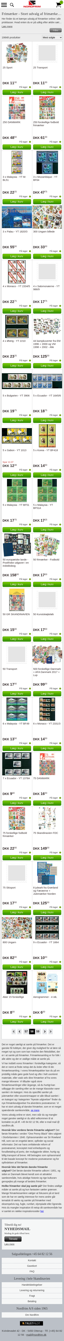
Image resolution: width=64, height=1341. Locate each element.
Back (19, 1031)
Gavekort (32, 1265)
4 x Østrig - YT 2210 (14, 340)
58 (32, 1031)
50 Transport (10, 668)
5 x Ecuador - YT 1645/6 (47, 395)
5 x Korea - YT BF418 (45, 450)
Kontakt (32, 1260)
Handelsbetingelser (32, 1284)
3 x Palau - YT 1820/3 (15, 231)
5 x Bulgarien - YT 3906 (16, 395)
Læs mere (7, 26)
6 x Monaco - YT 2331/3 (47, 723)
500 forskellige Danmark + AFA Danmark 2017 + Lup (47, 672)
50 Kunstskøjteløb (43, 614)
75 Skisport (9, 887)
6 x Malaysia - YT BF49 (16, 723)
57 (26, 1031)
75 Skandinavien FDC (45, 832)
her (42, 1211)
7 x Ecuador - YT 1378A (16, 778)
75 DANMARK (41, 778)
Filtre (55, 30)
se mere (35, 1110)
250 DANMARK (11, 122)
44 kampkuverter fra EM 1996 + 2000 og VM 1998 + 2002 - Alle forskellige (47, 345)
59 (37, 1031)
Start (13, 1031)
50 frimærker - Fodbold (46, 559)
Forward (44, 1031)
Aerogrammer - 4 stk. (45, 996)
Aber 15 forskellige (13, 996)
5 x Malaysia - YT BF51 (16, 504)
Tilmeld (13, 1239)
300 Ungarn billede (44, 231)
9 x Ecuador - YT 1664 (46, 942)
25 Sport (7, 67)
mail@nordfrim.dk (36, 1334)
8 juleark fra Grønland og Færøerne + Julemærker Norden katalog (45, 892)
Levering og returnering (32, 1290)
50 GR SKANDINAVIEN (16, 614)
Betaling (32, 1301)
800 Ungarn (9, 942)
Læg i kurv (16, 92)
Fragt (32, 1295)
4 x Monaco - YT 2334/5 (16, 286)
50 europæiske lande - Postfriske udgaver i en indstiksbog (16, 562)
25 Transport (40, 67)
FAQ (32, 1271)
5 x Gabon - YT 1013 (14, 450)
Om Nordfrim (32, 1314)
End (50, 1031)
